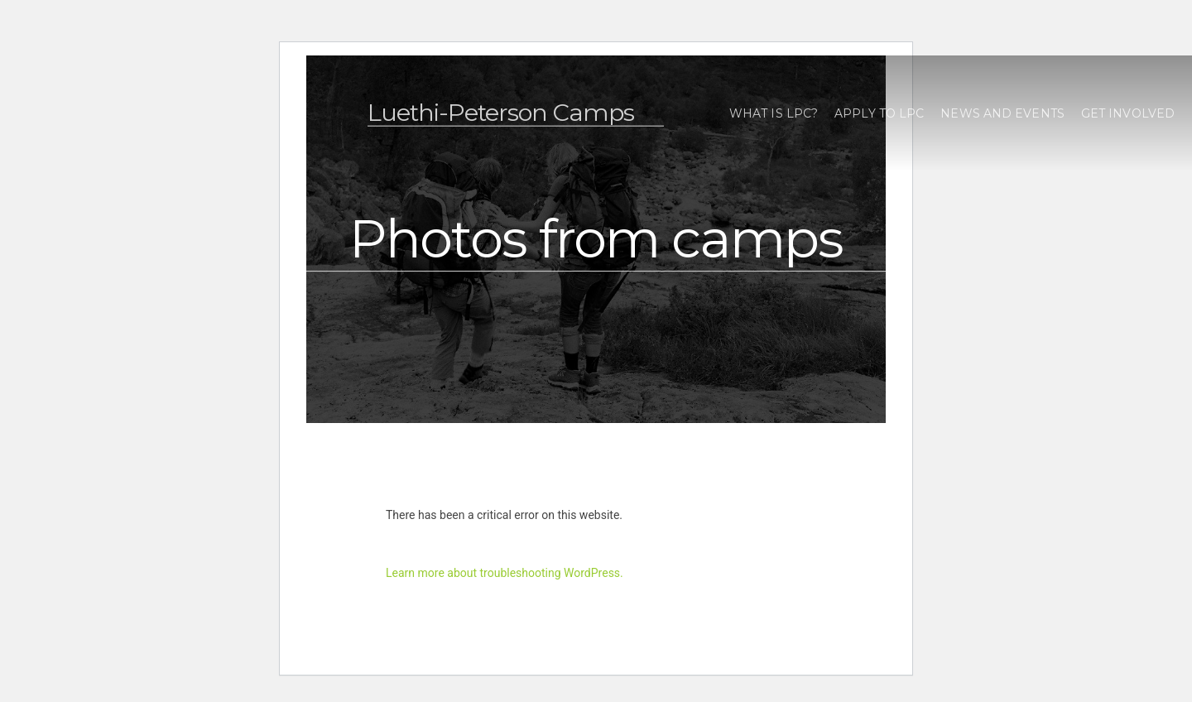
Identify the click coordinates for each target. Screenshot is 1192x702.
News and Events (1002, 113)
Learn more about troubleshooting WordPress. (504, 572)
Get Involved (1128, 113)
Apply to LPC (879, 113)
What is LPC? (773, 113)
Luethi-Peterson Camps (501, 112)
